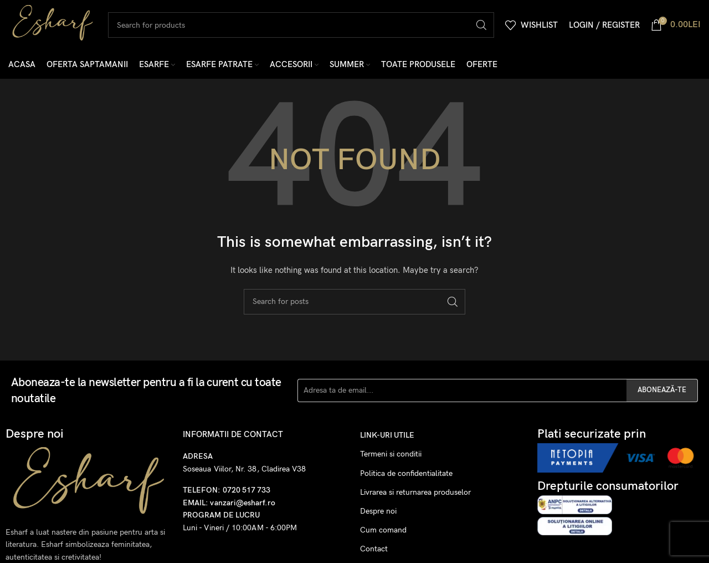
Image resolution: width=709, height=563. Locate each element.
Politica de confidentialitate (406, 473)
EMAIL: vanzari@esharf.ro (229, 503)
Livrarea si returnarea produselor (415, 492)
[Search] (301, 25)
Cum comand (383, 530)
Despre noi (378, 511)
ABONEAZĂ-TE (662, 390)
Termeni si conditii (391, 454)
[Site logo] (52, 24)
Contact (374, 549)
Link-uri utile (387, 435)
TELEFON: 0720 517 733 (226, 490)
